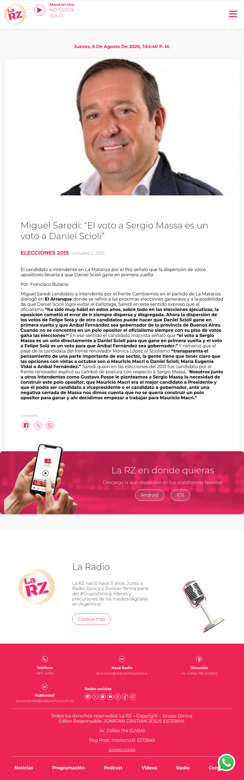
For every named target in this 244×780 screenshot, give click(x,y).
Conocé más (91, 619)
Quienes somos (122, 750)
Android (150, 495)
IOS (180, 495)
